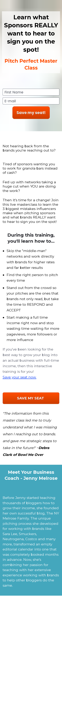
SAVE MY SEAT (31, 398)
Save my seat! (31, 112)
